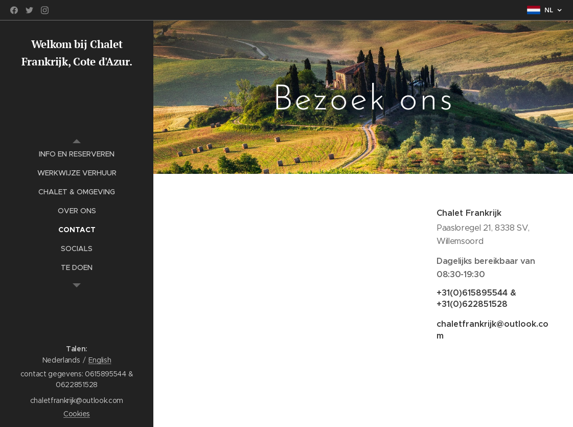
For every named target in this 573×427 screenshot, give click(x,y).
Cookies (76, 413)
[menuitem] (76, 154)
